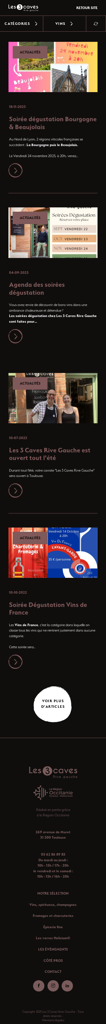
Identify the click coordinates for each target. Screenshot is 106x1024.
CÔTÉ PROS (53, 960)
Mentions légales (53, 1020)
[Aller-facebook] (38, 986)
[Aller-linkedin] (67, 986)
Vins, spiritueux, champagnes (53, 904)
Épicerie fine (53, 927)
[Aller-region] (53, 792)
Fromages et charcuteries (53, 916)
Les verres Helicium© (53, 938)
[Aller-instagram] (53, 986)
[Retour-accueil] (53, 772)
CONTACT (53, 971)
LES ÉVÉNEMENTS (53, 949)
